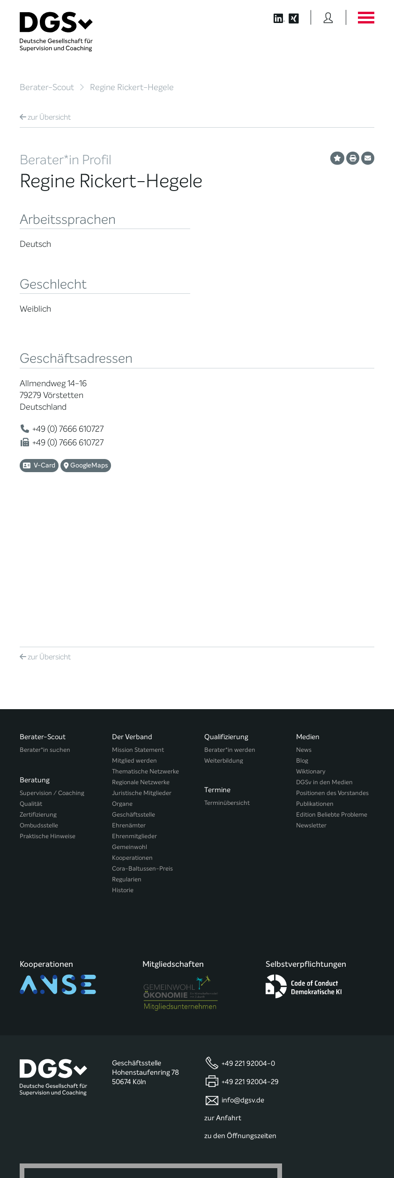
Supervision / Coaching (52, 661)
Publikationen (315, 676)
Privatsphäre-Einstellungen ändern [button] (178, 1150)
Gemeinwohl (129, 719)
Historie (123, 762)
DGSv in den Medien (324, 654)
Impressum (358, 1143)
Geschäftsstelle (133, 687)
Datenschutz (317, 1143)
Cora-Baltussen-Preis (142, 741)
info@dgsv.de (243, 948)
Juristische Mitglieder (141, 665)
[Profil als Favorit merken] (337, 158)
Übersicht (45, 117)
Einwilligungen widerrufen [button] (344, 1150)
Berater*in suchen (45, 622)
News (304, 622)
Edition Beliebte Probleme (331, 687)
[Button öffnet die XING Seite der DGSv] (299, 17)
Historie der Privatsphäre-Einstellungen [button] (266, 1150)
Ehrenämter (129, 698)
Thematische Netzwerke (145, 644)
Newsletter (311, 698)
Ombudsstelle (39, 693)
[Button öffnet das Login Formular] (328, 17)
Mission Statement (138, 622)
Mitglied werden (134, 633)
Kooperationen (132, 730)
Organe (122, 676)
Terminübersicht (227, 672)
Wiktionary (311, 644)
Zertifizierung (38, 683)
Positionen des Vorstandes (332, 665)
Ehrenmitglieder (134, 708)
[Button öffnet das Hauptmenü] (366, 17)
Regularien (126, 752)
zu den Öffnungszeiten (240, 983)
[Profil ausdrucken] (352, 158)
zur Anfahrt (222, 966)
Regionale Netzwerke (141, 654)
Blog (302, 633)
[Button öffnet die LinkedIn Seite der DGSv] (274, 17)
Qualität (31, 672)
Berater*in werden (229, 622)
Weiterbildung (223, 633)
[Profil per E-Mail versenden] (367, 158)
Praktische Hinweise (47, 704)
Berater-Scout (47, 87)
